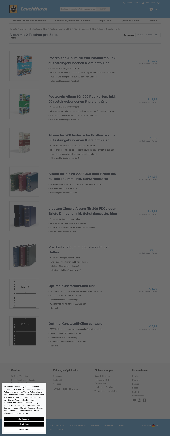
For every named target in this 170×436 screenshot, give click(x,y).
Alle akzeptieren (24, 419)
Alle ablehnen (24, 424)
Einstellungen (24, 429)
